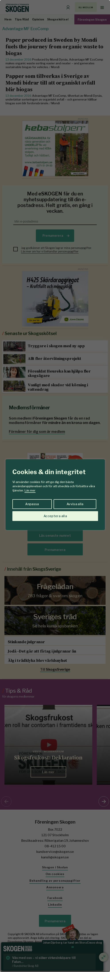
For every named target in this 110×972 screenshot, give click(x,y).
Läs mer (30, 490)
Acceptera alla (55, 516)
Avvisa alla (75, 504)
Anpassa (32, 504)
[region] (55, 486)
